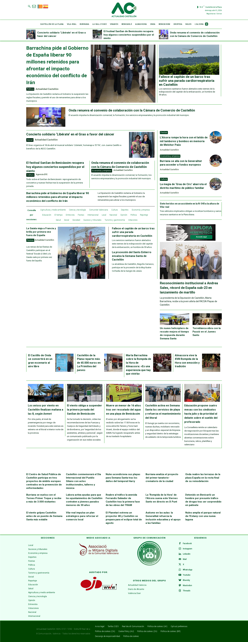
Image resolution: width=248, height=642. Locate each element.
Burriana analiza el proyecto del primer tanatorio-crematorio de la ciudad (162, 478)
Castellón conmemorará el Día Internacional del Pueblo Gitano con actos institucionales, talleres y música (83, 481)
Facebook (187, 543)
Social (30, 140)
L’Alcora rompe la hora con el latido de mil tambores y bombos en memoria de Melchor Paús (184, 141)
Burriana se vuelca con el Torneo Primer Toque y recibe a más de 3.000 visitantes (43, 498)
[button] (29, 6)
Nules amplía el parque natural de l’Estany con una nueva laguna (203, 516)
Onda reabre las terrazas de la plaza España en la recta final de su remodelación (202, 478)
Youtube (186, 575)
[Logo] (124, 10)
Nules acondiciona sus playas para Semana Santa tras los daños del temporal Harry (123, 478)
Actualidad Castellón (47, 89)
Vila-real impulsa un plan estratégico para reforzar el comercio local (82, 516)
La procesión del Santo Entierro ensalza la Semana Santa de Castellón (131, 256)
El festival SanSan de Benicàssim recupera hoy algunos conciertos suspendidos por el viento (129, 35)
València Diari (134, 593)
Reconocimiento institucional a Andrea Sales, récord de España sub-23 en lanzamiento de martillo (189, 287)
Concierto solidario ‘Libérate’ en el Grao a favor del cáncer (70, 134)
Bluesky (186, 580)
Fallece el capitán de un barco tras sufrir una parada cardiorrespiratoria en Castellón (186, 81)
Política (30, 89)
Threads (186, 591)
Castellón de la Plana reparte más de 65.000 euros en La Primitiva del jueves (89, 363)
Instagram (187, 549)
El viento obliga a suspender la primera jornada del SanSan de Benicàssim (84, 409)
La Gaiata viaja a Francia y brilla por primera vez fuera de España (41, 232)
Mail (185, 559)
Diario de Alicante (136, 589)
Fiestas (30, 240)
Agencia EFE (41, 174)
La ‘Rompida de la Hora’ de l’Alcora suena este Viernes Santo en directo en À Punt (162, 498)
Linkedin (186, 554)
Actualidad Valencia (137, 585)
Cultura (30, 175)
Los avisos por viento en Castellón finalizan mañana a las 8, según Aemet (45, 409)
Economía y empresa (101, 171)
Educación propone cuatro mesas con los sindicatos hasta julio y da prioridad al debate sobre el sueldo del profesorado (200, 413)
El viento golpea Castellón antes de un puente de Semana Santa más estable (44, 516)
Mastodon (187, 585)
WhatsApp (187, 570)
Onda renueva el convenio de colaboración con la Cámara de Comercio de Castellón (132, 110)
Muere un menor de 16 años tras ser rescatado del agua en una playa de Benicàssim (123, 409)
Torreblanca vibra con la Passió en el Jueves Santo (207, 332)
